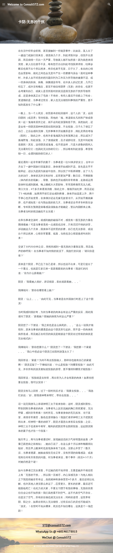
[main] (56, 21)
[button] (3, 4)
